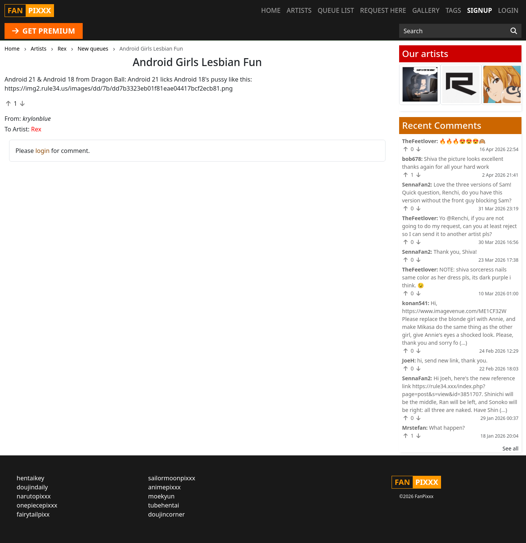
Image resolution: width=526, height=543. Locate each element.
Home (271, 10)
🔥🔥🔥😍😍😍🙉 (463, 141)
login (42, 151)
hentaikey (30, 478)
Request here (383, 10)
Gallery (426, 10)
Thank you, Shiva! (455, 251)
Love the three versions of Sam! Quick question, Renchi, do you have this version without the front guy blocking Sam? (457, 192)
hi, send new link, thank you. (452, 360)
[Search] (513, 31)
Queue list (336, 10)
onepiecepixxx (37, 505)
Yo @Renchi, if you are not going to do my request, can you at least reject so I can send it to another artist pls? (459, 226)
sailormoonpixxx (171, 478)
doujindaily (32, 487)
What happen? (447, 427)
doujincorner (166, 514)
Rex (36, 129)
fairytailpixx (33, 514)
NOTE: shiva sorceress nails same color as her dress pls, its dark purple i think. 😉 (456, 277)
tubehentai (163, 505)
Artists (299, 10)
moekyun (161, 496)
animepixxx (164, 487)
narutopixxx (34, 496)
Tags (453, 10)
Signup (479, 10)
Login (508, 10)
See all (510, 448)
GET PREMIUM (43, 31)
